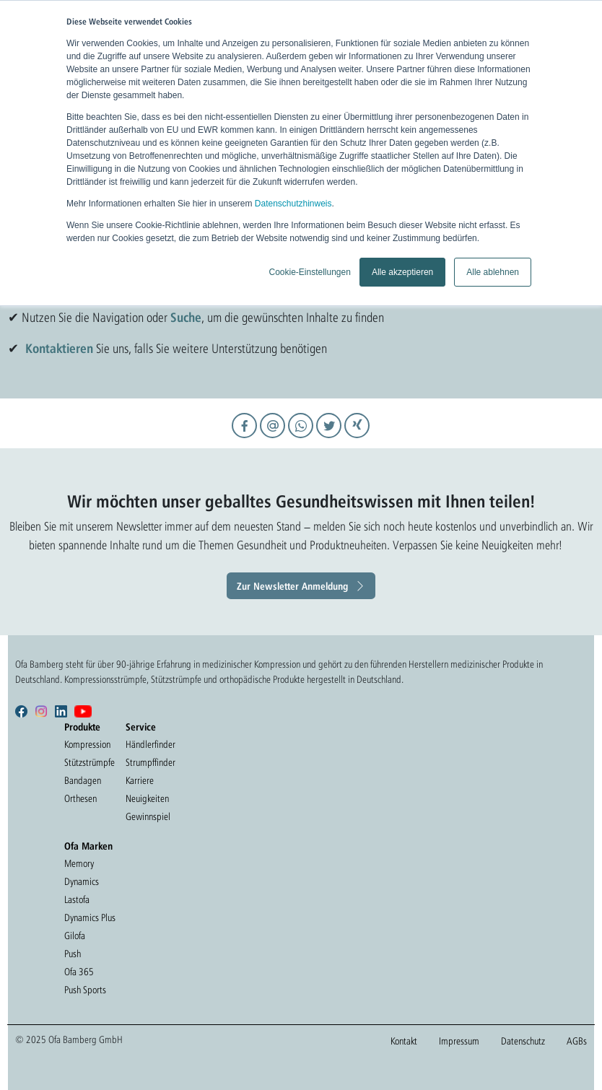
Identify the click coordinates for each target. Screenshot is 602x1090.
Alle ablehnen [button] (492, 272)
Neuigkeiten (147, 798)
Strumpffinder (150, 762)
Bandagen (82, 780)
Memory (79, 863)
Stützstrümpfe (89, 762)
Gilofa (74, 935)
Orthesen (80, 798)
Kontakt (404, 1041)
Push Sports (85, 989)
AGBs (577, 1041)
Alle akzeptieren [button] (402, 272)
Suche (185, 317)
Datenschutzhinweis (293, 204)
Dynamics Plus (89, 917)
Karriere (140, 780)
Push (72, 953)
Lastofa (77, 899)
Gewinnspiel (148, 816)
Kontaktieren (59, 348)
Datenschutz (523, 1041)
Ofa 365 (79, 971)
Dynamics (81, 881)
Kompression (87, 744)
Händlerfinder (150, 744)
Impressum (459, 1041)
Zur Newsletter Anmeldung (292, 586)
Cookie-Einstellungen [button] (309, 272)
